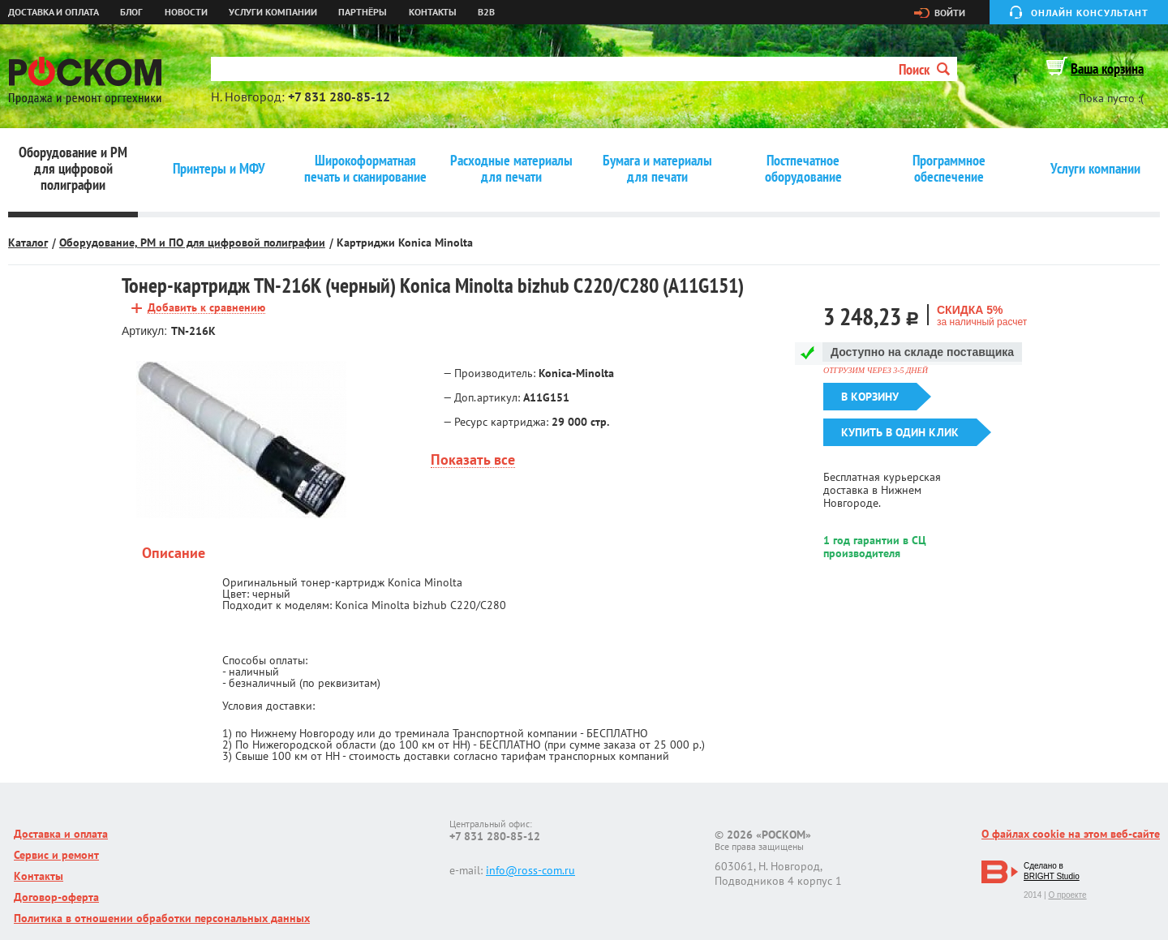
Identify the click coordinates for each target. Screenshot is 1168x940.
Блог (131, 12)
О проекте (1067, 895)
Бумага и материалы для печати (657, 168)
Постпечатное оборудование (803, 168)
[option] (241, 440)
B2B (486, 12)
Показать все (473, 460)
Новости (186, 12)
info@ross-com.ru (530, 870)
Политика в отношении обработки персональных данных (162, 918)
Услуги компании (273, 12)
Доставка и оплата (53, 12)
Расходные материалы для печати (511, 168)
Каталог (28, 242)
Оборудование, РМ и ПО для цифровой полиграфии (192, 242)
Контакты (433, 12)
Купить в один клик (900, 432)
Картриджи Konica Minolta (405, 242)
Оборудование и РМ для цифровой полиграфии (73, 168)
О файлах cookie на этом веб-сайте (1070, 833)
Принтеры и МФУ (219, 169)
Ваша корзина (1107, 68)
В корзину (870, 396)
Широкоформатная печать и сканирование (365, 168)
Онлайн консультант (1090, 12)
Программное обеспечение (949, 168)
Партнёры (362, 12)
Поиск (924, 69)
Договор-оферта (56, 897)
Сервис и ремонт (56, 855)
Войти (949, 13)
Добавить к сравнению (206, 308)
